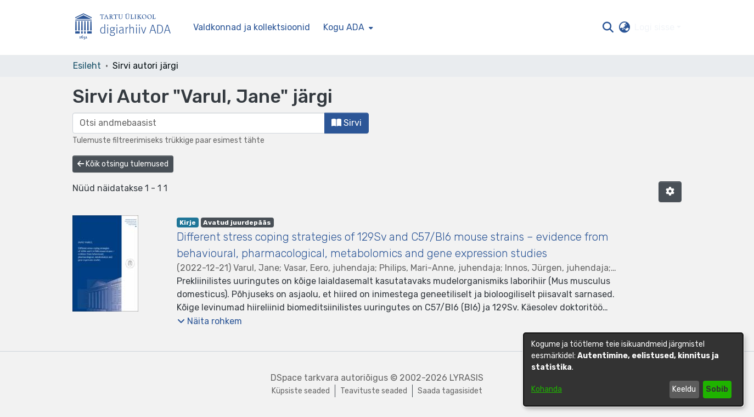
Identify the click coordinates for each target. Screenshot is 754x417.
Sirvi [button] (346, 123)
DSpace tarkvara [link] (305, 377)
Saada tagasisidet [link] (450, 391)
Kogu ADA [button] (343, 27)
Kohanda (546, 389)
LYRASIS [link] (466, 377)
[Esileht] (127, 28)
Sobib (717, 389)
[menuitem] (347, 27)
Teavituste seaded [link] (373, 391)
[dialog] (633, 369)
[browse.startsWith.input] (198, 123)
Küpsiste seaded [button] (301, 391)
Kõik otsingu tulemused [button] (122, 164)
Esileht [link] (87, 65)
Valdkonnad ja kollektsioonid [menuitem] (251, 27)
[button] (608, 27)
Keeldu (684, 389)
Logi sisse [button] (655, 27)
